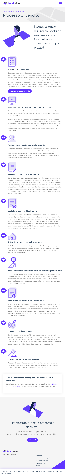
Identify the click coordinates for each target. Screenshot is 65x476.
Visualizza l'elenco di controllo (20, 92)
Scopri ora (32, 440)
